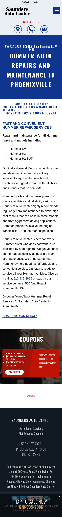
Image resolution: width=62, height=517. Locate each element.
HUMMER (50, 115)
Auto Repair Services (31, 430)
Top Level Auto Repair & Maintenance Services (30, 111)
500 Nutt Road (31, 46)
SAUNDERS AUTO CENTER (30, 106)
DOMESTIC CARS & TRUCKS (25, 115)
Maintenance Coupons (31, 435)
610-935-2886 (13, 46)
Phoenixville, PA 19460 (42, 48)
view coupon (14, 374)
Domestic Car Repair (19, 318)
